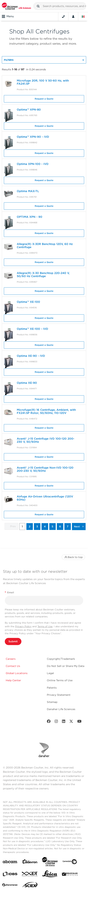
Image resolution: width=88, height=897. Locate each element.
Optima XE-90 (27, 383)
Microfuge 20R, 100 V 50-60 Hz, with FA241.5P (43, 82)
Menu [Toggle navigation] (8, 16)
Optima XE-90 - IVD (31, 356)
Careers (10, 658)
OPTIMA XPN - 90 (29, 217)
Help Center (13, 680)
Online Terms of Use (60, 680)
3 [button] (37, 526)
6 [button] (60, 526)
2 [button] (29, 526)
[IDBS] (10, 875)
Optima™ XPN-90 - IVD (33, 136)
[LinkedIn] (63, 722)
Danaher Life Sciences (61, 709)
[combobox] (60, 6)
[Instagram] (56, 722)
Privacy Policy (23, 626)
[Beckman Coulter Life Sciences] (50, 862)
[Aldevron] (30, 862)
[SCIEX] (30, 886)
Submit (13, 641)
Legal (50, 673)
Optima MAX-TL (28, 191)
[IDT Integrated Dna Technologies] (30, 874)
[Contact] (63, 16)
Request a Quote (44, 98)
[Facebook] (49, 722)
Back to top (73, 557)
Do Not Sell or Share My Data (65, 666)
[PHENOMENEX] (10, 885)
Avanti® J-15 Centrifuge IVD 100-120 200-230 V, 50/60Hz (45, 440)
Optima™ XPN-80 (29, 109)
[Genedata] (70, 862)
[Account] (73, 16)
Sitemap (52, 702)
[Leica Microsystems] (50, 875)
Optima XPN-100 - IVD (33, 164)
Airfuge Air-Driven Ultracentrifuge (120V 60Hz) (45, 498)
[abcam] (10, 862)
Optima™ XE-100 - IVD (32, 329)
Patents (52, 687)
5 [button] (52, 526)
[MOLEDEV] (70, 875)
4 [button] (45, 526)
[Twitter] (71, 722)
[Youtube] (79, 722)
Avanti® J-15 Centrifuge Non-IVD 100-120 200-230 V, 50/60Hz (45, 469)
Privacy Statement (58, 694)
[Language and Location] (83, 16)
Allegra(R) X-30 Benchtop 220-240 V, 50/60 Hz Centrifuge (43, 274)
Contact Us (13, 666)
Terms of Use (45, 626)
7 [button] (67, 526)
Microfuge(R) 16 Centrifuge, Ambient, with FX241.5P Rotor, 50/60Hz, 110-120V (46, 411)
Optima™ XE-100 (28, 302)
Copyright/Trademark (61, 658)
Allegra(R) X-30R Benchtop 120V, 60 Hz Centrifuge (45, 245)
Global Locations (16, 673)
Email (9, 592)
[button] (38, 6)
